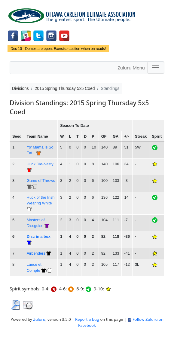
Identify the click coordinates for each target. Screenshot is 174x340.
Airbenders (36, 253)
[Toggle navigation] (155, 68)
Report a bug (87, 319)
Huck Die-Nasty (40, 164)
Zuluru (39, 319)
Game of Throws (41, 180)
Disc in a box (38, 236)
